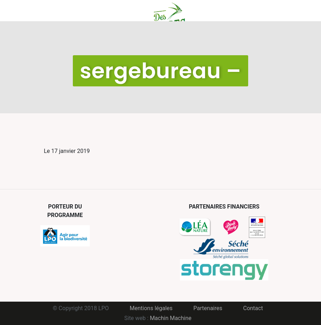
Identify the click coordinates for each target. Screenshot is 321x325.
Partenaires (207, 308)
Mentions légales (151, 308)
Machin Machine (171, 318)
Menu (43, 10)
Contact (253, 308)
